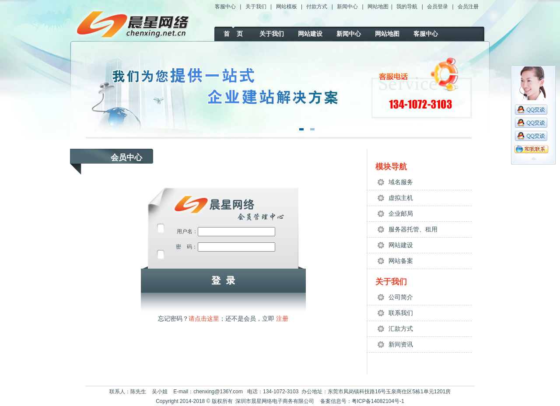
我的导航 (406, 7)
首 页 (233, 33)
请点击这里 (204, 318)
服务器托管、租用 (413, 229)
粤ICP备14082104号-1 (378, 401)
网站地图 (378, 7)
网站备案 (400, 260)
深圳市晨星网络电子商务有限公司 (274, 401)
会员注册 (468, 7)
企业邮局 (400, 213)
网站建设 (310, 33)
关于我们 (255, 7)
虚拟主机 (400, 197)
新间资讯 (400, 344)
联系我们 (400, 312)
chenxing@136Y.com (218, 391)
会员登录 (437, 7)
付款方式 (316, 7)
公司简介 (400, 297)
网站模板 (286, 7)
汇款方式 (400, 328)
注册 (281, 318)
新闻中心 (347, 7)
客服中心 (225, 7)
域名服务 (400, 182)
